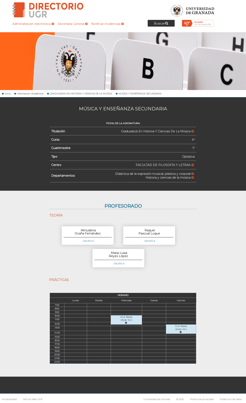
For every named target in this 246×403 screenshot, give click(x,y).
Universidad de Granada (193, 9)
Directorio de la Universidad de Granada (47, 10)
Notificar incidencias (107, 24)
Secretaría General (73, 24)
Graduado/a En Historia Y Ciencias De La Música (157, 131)
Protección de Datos (231, 399)
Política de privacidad (202, 399)
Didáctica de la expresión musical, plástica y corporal (154, 174)
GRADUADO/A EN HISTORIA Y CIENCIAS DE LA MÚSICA (81, 93)
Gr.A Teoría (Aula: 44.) (126, 319)
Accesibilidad (9, 399)
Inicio (8, 93)
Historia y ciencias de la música (170, 177)
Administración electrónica (33, 24)
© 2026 (180, 399)
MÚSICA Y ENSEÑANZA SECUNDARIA (139, 93)
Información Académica (30, 93)
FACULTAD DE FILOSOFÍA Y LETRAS (165, 165)
